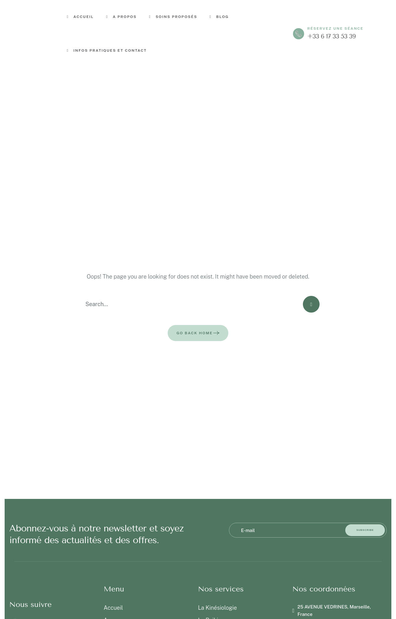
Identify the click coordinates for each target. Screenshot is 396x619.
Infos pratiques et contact (107, 50)
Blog (219, 17)
